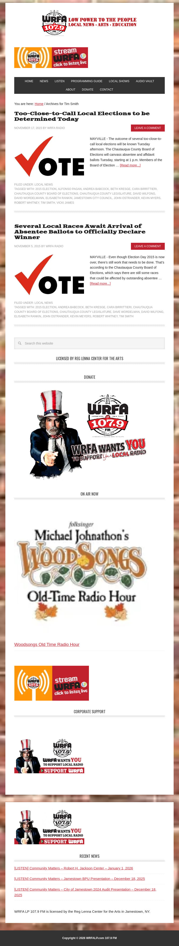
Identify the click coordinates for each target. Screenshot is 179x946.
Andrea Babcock (96, 189)
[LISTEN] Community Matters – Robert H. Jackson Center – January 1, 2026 (73, 868)
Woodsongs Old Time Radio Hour (46, 644)
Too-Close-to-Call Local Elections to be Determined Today (82, 116)
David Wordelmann (29, 198)
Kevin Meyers (80, 316)
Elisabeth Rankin (59, 198)
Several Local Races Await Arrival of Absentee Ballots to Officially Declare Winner (79, 231)
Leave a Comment (148, 128)
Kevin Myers (150, 198)
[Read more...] (130, 165)
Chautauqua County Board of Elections (46, 193)
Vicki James (65, 202)
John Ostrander (127, 198)
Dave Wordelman (126, 312)
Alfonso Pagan (70, 189)
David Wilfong (144, 193)
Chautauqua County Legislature (105, 193)
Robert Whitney (26, 202)
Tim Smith (48, 202)
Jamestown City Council (93, 198)
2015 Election (45, 189)
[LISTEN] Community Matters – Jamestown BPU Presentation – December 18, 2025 (79, 879)
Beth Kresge (120, 189)
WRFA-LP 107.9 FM (89, 22)
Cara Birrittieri (144, 189)
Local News (44, 184)
